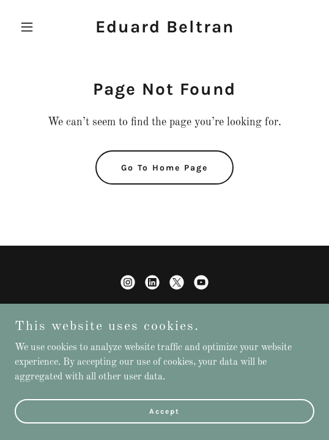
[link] (164, 30)
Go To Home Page (164, 168)
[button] (37, 27)
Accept (164, 410)
